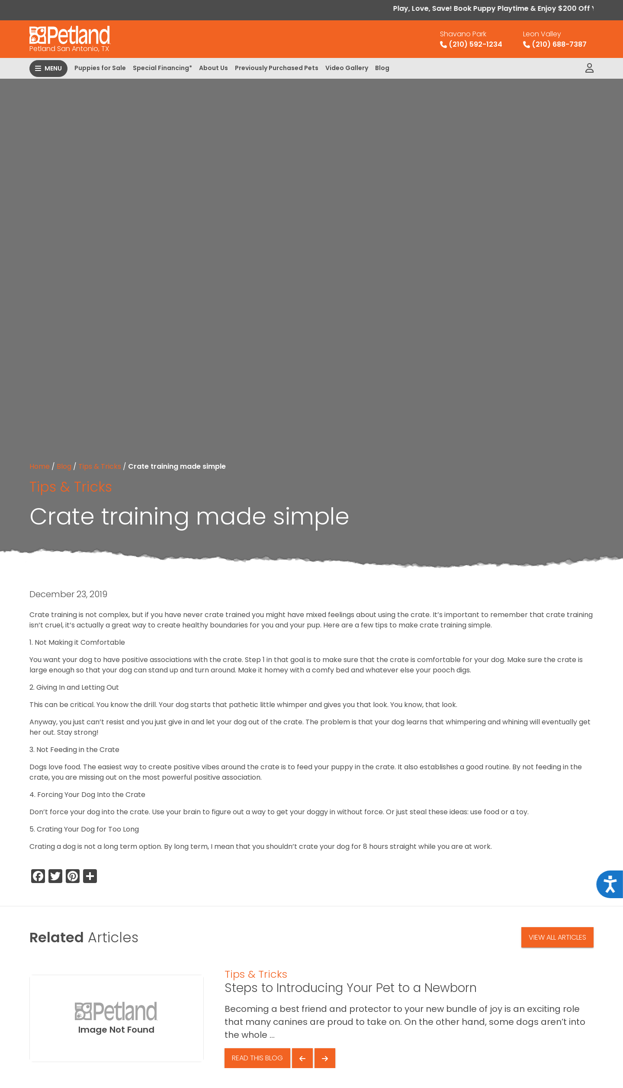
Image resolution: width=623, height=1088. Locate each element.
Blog (382, 68)
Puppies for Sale (100, 68)
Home (39, 466)
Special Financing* (162, 68)
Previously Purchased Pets (276, 68)
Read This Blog (257, 1058)
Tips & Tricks (99, 466)
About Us (213, 68)
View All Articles (557, 937)
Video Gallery (346, 68)
